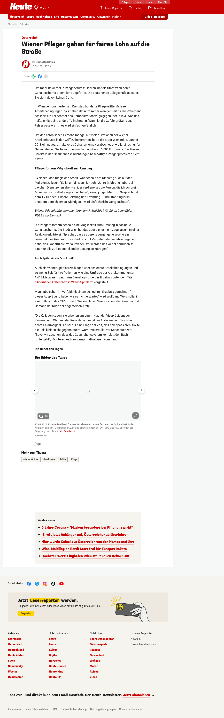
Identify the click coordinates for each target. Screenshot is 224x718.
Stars (52, 639)
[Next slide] (141, 390)
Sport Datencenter (102, 639)
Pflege (74, 459)
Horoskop (55, 660)
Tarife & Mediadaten (36, 709)
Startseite (12, 24)
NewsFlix (136, 639)
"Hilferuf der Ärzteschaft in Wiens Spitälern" (64, 282)
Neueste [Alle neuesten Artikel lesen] (159, 17)
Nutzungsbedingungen (103, 709)
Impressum (14, 709)
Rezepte (95, 650)
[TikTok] (53, 583)
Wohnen (95, 660)
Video (93, 677)
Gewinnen (103, 17)
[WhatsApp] (34, 76)
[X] (37, 583)
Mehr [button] (115, 17)
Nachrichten (44, 17)
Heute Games (57, 666)
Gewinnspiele (98, 644)
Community (87, 17)
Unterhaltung (69, 17)
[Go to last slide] (35, 390)
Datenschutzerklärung (74, 709)
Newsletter (15, 677)
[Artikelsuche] (135, 8)
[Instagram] (45, 583)
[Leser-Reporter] (110, 8)
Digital (53, 655)
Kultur (53, 650)
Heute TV (55, 677)
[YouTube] (61, 583)
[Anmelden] (156, 8)
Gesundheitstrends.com (144, 644)
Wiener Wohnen (31, 459)
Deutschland (16, 650)
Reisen (94, 671)
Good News (49, 459)
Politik (63, 459)
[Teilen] (46, 76)
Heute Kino (56, 671)
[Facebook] (40, 76)
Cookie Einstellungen (131, 709)
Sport (30, 17)
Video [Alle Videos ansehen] (148, 17)
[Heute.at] (21, 6)
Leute (52, 644)
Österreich (17, 17)
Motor (94, 666)
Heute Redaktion (45, 62)
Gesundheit (97, 655)
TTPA (54, 709)
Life (56, 17)
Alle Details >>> (67, 431)
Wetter (12, 671)
